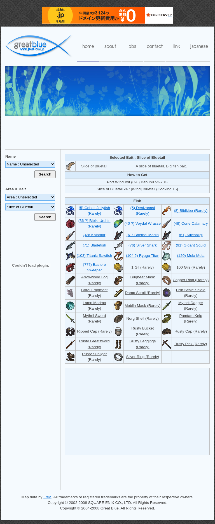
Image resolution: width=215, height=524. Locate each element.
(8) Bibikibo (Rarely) (190, 210)
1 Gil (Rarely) (142, 267)
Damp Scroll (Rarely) (142, 293)
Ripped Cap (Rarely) (94, 331)
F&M (47, 497)
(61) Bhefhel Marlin (143, 235)
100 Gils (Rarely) (190, 267)
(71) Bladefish (94, 245)
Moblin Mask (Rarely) (142, 306)
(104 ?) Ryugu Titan (142, 255)
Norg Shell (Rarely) (143, 318)
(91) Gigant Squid (191, 245)
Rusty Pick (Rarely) (190, 344)
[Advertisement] (107, 132)
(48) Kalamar (94, 235)
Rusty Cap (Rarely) (190, 331)
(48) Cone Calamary (191, 223)
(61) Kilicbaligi (191, 235)
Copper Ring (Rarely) (191, 280)
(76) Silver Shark (142, 245)
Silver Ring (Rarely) (142, 357)
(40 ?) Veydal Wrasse (142, 223)
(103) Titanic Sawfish (94, 255)
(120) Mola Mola (190, 255)
